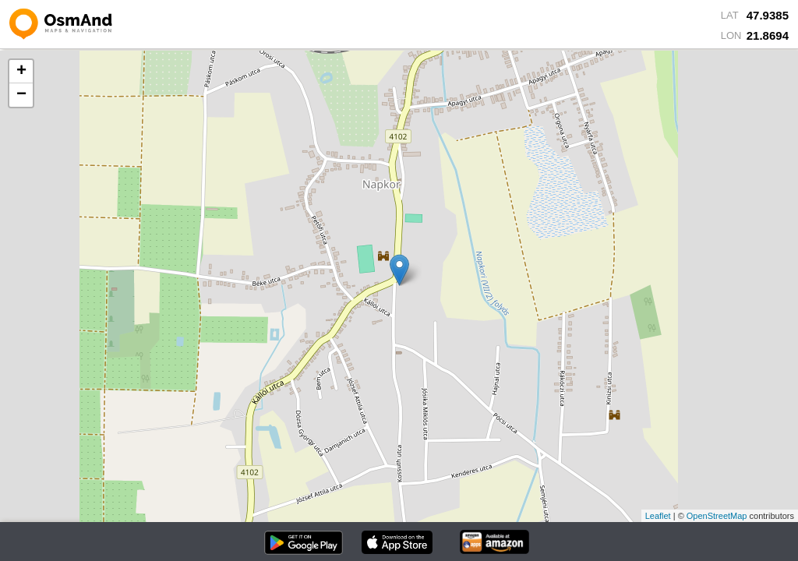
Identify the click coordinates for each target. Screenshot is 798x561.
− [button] (21, 95)
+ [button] (21, 71)
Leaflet (658, 515)
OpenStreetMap (717, 515)
